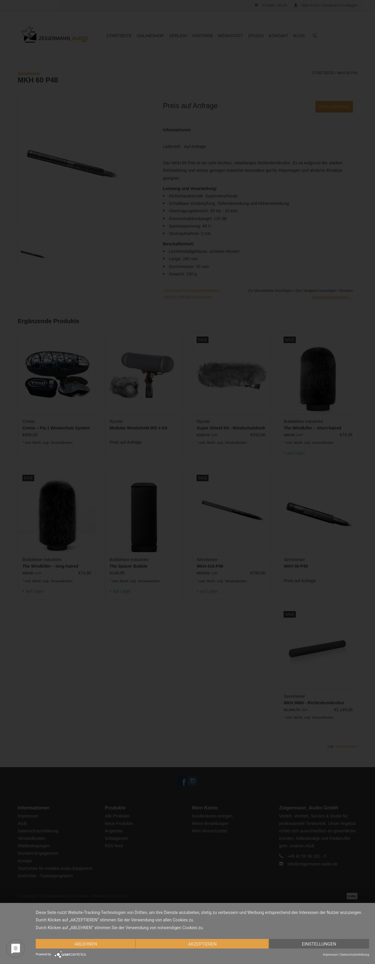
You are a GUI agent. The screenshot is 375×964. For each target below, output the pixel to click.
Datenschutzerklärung (354, 954)
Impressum (330, 954)
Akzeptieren (202, 944)
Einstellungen (319, 944)
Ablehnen (85, 944)
